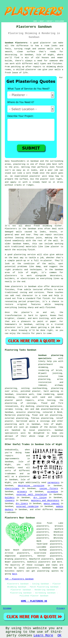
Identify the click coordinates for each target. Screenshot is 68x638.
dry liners (22, 503)
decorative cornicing (31, 486)
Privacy (61, 608)
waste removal (51, 503)
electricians (12, 488)
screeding (52, 492)
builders (10, 497)
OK (59, 635)
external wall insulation (32, 494)
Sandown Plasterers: (16, 43)
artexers (22, 492)
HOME (35, 21)
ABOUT (42, 21)
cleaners (10, 500)
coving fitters (49, 488)
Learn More (43, 635)
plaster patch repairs (19, 400)
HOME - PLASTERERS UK (34, 601)
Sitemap (7, 608)
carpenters (53, 482)
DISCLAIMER (59, 21)
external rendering (27, 506)
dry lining (39, 497)
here (14, 574)
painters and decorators (45, 500)
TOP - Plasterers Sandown (19, 579)
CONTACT (49, 21)
